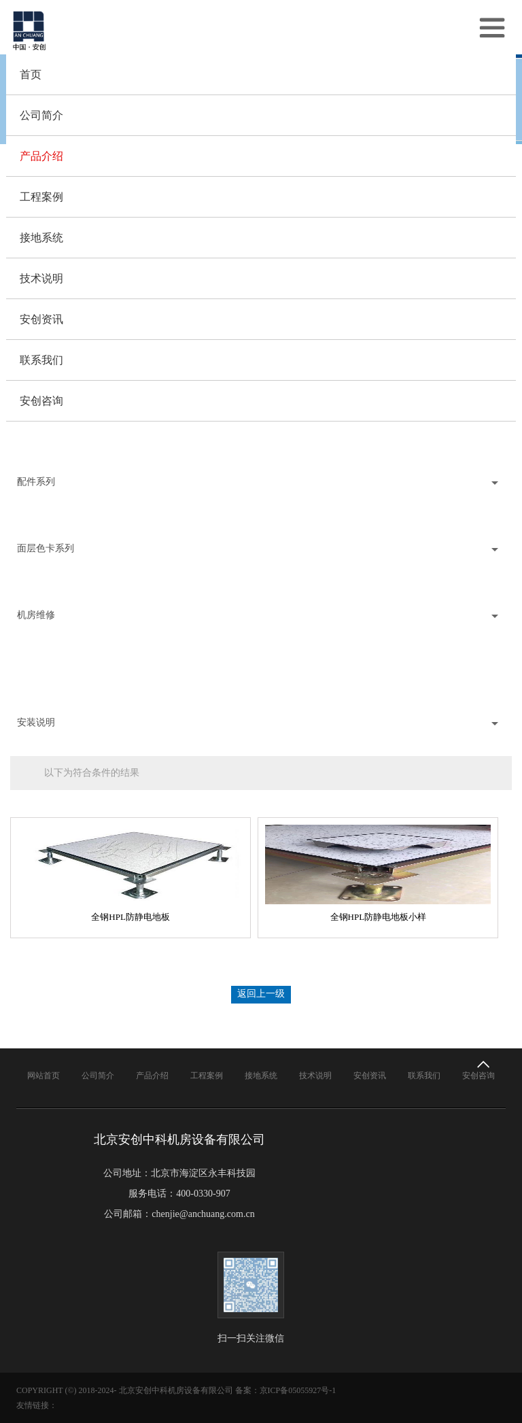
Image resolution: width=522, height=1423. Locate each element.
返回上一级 (261, 994)
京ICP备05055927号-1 (298, 1390)
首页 (30, 74)
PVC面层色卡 (38, 582)
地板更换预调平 (43, 648)
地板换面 (29, 662)
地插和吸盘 (34, 529)
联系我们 (41, 360)
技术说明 (41, 278)
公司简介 (41, 115)
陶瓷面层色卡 (38, 568)
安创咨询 (41, 401)
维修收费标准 (38, 689)
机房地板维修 (38, 635)
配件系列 (37, 482)
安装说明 (37, 722)
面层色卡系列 (47, 548)
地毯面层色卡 (38, 595)
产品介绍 (41, 156)
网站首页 (43, 1075)
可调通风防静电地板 (53, 462)
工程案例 (41, 197)
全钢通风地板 (38, 435)
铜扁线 (24, 501)
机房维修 (37, 615)
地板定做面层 (38, 675)
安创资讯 (41, 319)
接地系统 (41, 237)
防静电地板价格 (43, 703)
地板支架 (29, 515)
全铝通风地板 (38, 448)
